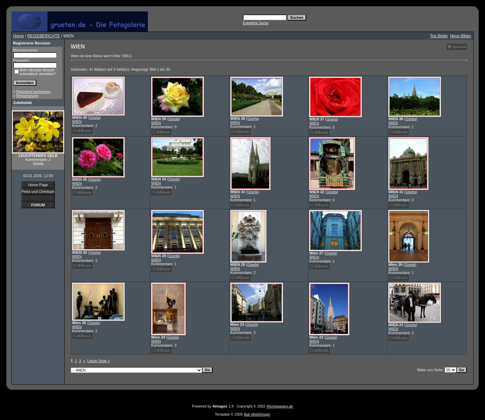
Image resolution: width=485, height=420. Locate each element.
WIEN (77, 121)
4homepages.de (279, 406)
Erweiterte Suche (255, 23)
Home (18, 36)
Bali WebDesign (257, 414)
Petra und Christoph (38, 191)
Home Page (38, 185)
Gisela (94, 117)
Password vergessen (33, 92)
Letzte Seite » (98, 361)
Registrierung (27, 96)
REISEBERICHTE (43, 36)
